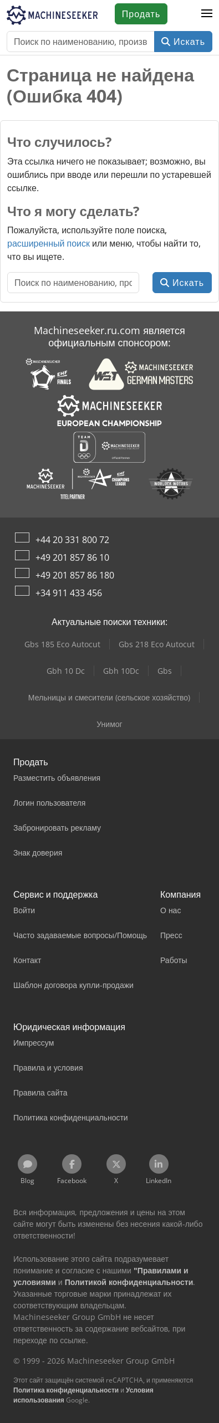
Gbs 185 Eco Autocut (62, 644)
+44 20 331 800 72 (72, 540)
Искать (183, 41)
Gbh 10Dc (121, 671)
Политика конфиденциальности (66, 1390)
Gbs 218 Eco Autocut (157, 644)
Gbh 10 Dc (66, 671)
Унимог (109, 724)
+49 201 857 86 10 (72, 557)
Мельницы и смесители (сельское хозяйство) (109, 697)
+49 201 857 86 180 (74, 575)
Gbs (164, 671)
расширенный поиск (48, 243)
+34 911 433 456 (68, 593)
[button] (206, 13)
